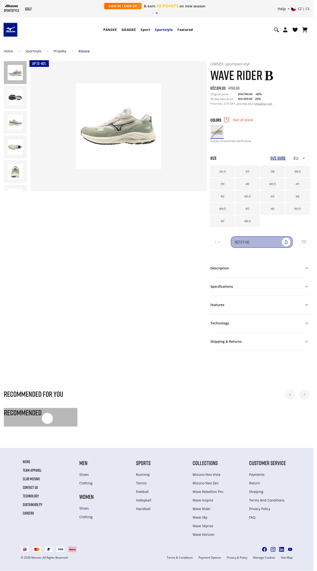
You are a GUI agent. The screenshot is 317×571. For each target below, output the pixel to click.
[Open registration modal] (285, 29)
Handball (143, 508)
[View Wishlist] (295, 29)
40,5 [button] (272, 184)
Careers (28, 513)
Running (143, 474)
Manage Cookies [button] (264, 557)
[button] (290, 394)
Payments (257, 474)
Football (142, 491)
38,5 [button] (297, 171)
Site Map (287, 557)
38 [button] (272, 171)
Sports (143, 462)
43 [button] (272, 196)
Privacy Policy (259, 508)
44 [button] (297, 196)
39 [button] (222, 184)
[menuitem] (110, 29)
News (26, 461)
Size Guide (278, 158)
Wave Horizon (203, 534)
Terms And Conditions (266, 500)
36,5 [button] (222, 171)
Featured (185, 29)
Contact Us (30, 487)
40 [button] (247, 184)
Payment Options (210, 557)
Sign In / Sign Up (123, 6)
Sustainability (33, 504)
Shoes (84, 474)
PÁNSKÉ (110, 29)
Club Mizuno (31, 479)
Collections (205, 462)
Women (86, 496)
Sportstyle (164, 29)
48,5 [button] (247, 221)
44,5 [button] (222, 208)
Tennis (141, 483)
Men (83, 462)
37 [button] (247, 171)
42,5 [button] (247, 196)
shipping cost (263, 104)
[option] (217, 131)
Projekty (60, 51)
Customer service (267, 462)
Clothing (86, 483)
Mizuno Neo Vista (206, 474)
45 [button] (247, 208)
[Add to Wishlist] (304, 242)
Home (8, 51)
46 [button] (272, 208)
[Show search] (276, 29)
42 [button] (222, 196)
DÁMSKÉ (129, 29)
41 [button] (297, 184)
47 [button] (222, 221)
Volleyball (143, 500)
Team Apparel (32, 470)
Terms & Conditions (180, 557)
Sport (145, 29)
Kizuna (84, 51)
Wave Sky (200, 517)
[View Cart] (305, 29)
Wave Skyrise (203, 526)
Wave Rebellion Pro (208, 491)
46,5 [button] (297, 208)
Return (254, 483)
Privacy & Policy (237, 557)
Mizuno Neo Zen (206, 483)
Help (282, 8)
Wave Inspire (203, 500)
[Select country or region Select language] (300, 8)
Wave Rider (202, 508)
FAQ (252, 517)
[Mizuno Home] (11, 8)
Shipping (256, 491)
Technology (31, 496)
